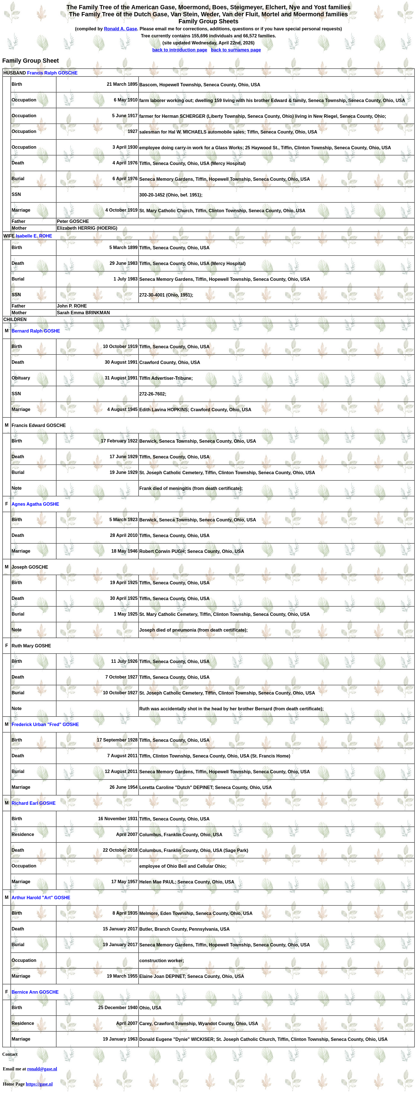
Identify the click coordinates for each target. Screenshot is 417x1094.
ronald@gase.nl (42, 1068)
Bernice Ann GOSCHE (35, 992)
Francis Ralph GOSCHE (52, 73)
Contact (9, 1054)
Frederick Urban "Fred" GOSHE (45, 724)
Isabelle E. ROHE (34, 236)
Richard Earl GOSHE (34, 803)
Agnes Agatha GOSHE (35, 504)
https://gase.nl (39, 1084)
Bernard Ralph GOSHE (36, 331)
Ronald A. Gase (120, 28)
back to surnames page (236, 50)
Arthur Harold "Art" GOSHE (41, 898)
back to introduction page (179, 50)
